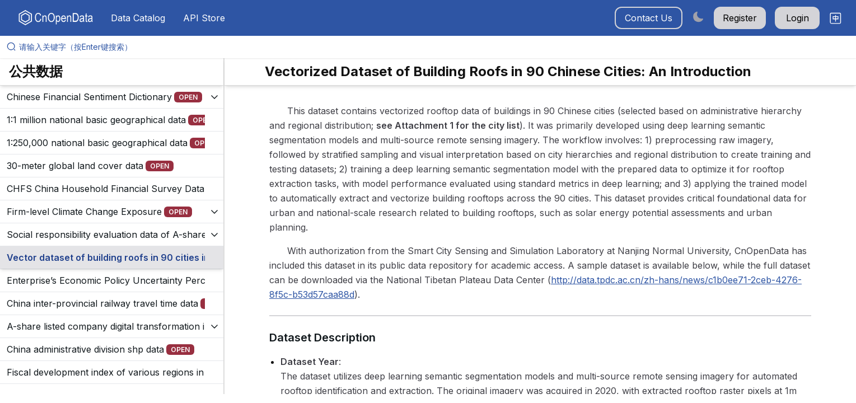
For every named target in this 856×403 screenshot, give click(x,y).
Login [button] (797, 18)
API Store (204, 18)
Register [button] (740, 18)
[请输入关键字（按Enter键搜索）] (432, 47)
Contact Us (648, 18)
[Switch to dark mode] (698, 16)
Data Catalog (138, 18)
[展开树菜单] (111, 97)
